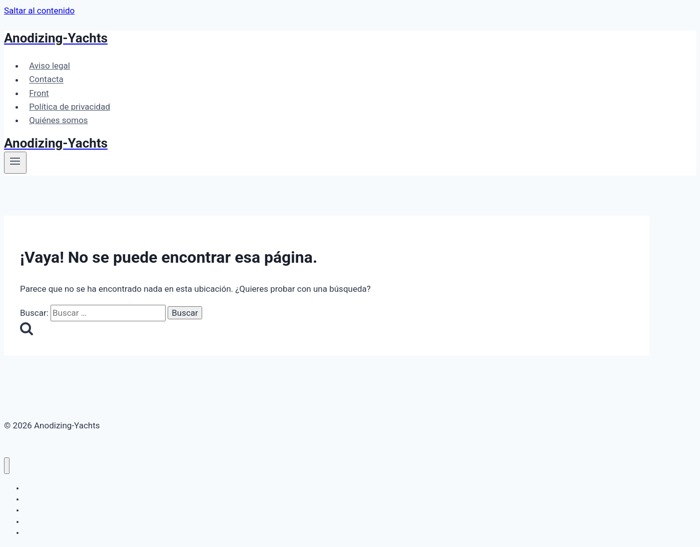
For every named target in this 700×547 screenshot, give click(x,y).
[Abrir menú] (15, 163)
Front (39, 93)
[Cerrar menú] (7, 465)
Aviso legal (49, 66)
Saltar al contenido (39, 11)
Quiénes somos (58, 120)
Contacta (46, 80)
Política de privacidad (69, 107)
